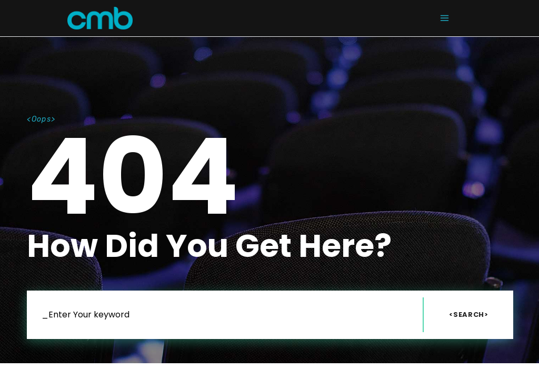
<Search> (468, 315)
